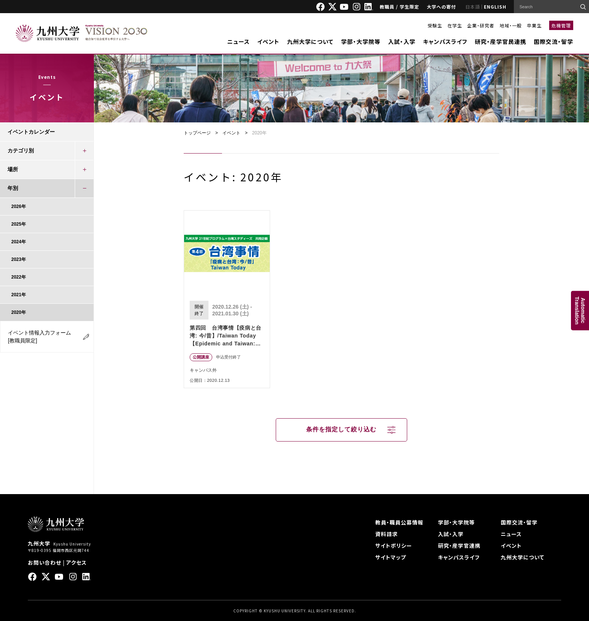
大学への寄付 (441, 6)
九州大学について (310, 41)
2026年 (18, 206)
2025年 (18, 224)
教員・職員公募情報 (399, 522)
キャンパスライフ (445, 41)
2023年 (18, 259)
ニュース (238, 41)
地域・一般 (511, 25)
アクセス (76, 562)
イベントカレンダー (31, 132)
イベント (268, 41)
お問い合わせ (44, 562)
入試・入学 (401, 41)
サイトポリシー (393, 545)
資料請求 (386, 534)
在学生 (454, 25)
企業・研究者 (480, 25)
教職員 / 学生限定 (399, 6)
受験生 (434, 25)
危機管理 (561, 25)
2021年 (18, 294)
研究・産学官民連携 (500, 41)
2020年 (18, 312)
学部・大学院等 (361, 41)
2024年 (18, 241)
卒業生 (534, 25)
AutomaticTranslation (580, 311)
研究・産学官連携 (459, 545)
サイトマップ (390, 557)
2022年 (18, 277)
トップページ (197, 133)
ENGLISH (495, 6)
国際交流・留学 (553, 41)
